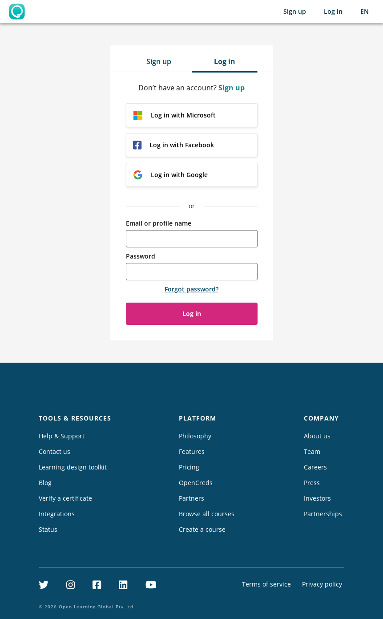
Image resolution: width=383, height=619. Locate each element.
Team (312, 451)
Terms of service (266, 584)
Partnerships (323, 514)
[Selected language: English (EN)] (364, 11)
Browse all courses (206, 514)
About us (317, 436)
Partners (191, 498)
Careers (315, 467)
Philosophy (195, 436)
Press (312, 482)
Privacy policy (322, 584)
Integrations (57, 514)
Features (192, 451)
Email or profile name (158, 223)
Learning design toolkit (73, 467)
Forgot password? (191, 289)
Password (140, 256)
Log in (333, 11)
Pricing (189, 467)
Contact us (54, 451)
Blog (45, 482)
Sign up (294, 11)
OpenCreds (196, 482)
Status (48, 529)
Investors (317, 498)
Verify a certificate (65, 498)
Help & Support (62, 436)
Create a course (202, 529)
